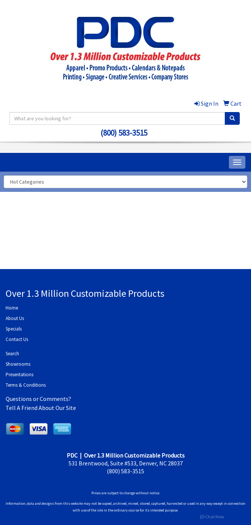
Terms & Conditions (26, 385)
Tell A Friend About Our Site (41, 407)
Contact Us (17, 339)
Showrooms (18, 364)
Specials (14, 329)
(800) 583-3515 (123, 133)
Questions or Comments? (38, 398)
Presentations (19, 374)
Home (12, 308)
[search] (232, 118)
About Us (15, 318)
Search (12, 353)
